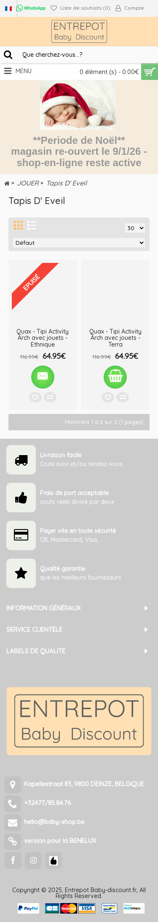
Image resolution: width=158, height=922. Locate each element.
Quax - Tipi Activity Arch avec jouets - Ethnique (42, 338)
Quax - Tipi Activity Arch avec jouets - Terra (115, 338)
